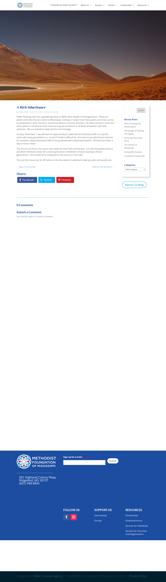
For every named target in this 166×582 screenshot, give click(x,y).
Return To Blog (134, 185)
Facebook (28, 180)
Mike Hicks (23, 112)
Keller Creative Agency (48, 576)
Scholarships (126, 5)
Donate (111, 5)
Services (98, 5)
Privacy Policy (138, 576)
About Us (85, 5)
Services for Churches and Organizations (136, 533)
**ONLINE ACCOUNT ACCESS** (63, 5)
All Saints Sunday (51, 112)
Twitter (47, 180)
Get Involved (100, 515)
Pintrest (66, 180)
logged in (32, 216)
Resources (142, 5)
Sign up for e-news (76, 457)
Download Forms (134, 520)
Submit (112, 460)
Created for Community (134, 156)
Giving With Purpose (133, 152)
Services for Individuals (137, 525)
